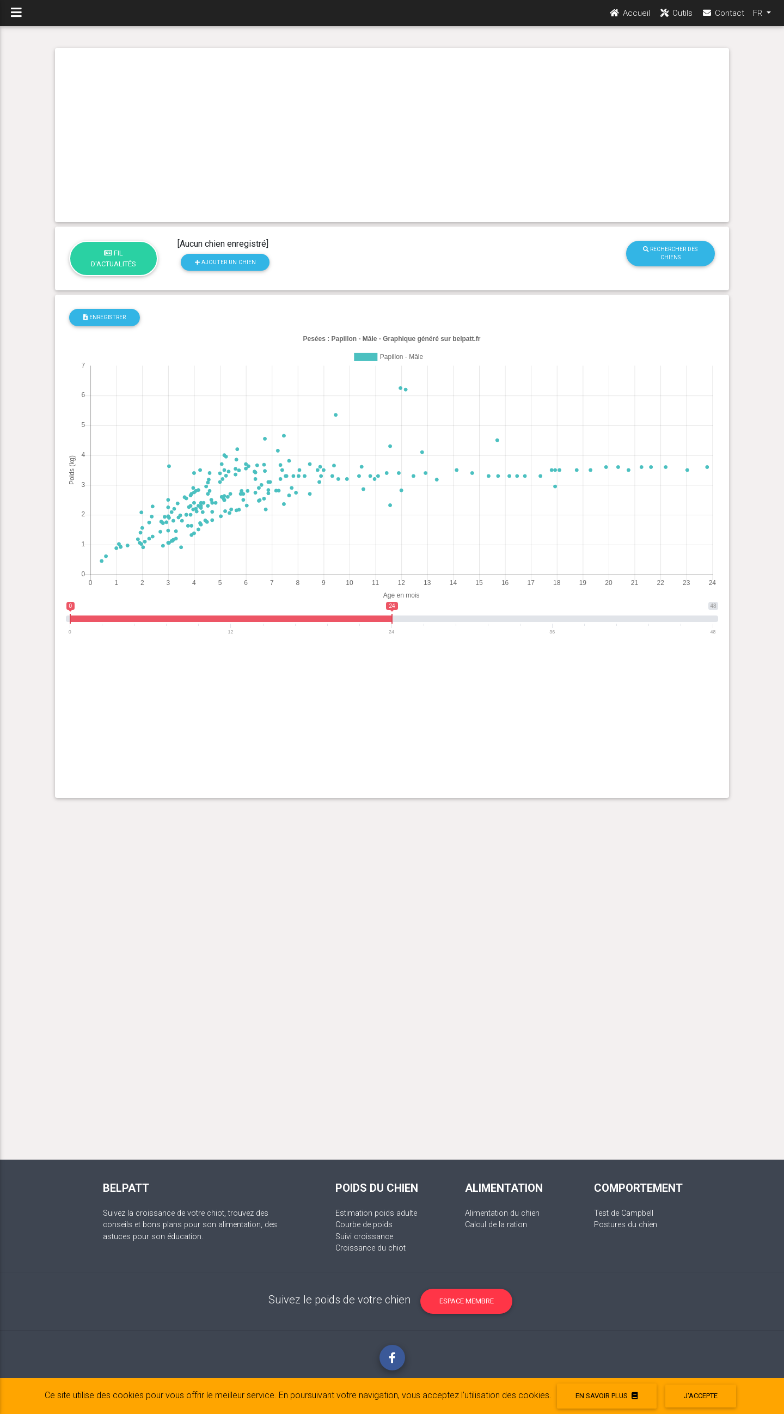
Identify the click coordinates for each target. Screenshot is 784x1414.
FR (758, 17)
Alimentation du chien (502, 1213)
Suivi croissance (364, 1236)
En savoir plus (606, 1396)
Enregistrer (104, 317)
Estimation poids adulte (376, 1213)
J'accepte (701, 1396)
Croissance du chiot (370, 1248)
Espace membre (466, 1301)
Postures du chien (625, 1224)
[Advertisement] (392, 135)
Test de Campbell (623, 1213)
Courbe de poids (364, 1224)
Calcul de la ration (496, 1224)
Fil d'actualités (113, 258)
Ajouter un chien (225, 262)
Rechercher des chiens (670, 253)
